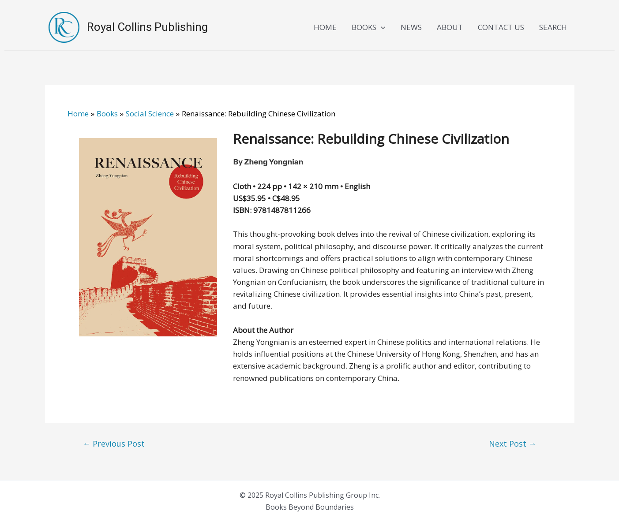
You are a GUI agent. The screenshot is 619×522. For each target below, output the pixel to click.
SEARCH (553, 27)
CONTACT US (501, 27)
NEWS (411, 27)
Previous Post (114, 443)
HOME (325, 27)
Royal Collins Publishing (147, 27)
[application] (380, 27)
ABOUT (450, 27)
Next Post (512, 443)
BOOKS (368, 27)
